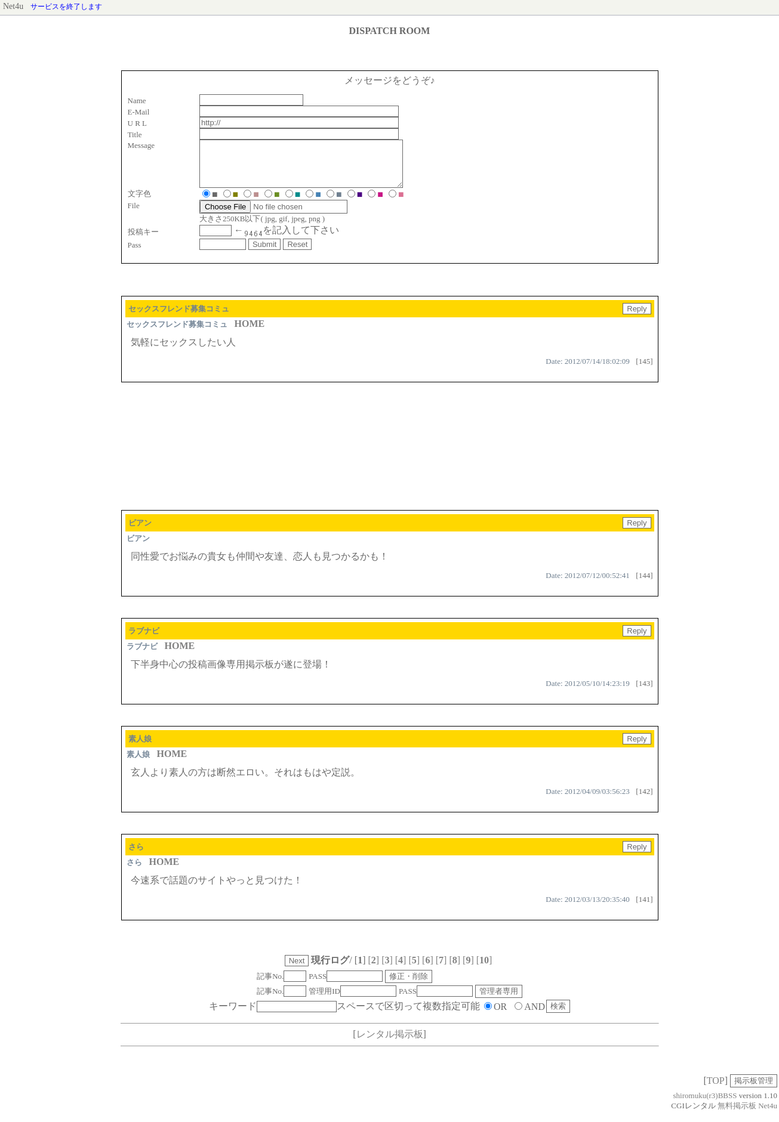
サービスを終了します (66, 6)
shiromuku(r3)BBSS (705, 1104)
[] (373, 969)
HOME (250, 332)
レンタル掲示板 (389, 1043)
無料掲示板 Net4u (747, 1114)
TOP (716, 1089)
